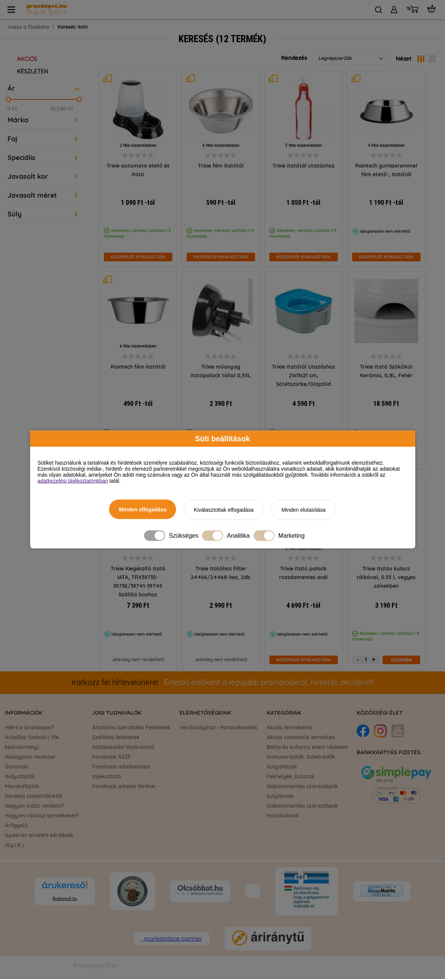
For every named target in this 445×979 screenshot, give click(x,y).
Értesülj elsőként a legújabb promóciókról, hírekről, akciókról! (222, 682)
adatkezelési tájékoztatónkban (73, 481)
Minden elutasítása (303, 510)
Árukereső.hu (64, 898)
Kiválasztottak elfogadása (224, 510)
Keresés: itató (73, 27)
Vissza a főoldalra (28, 27)
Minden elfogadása (142, 509)
